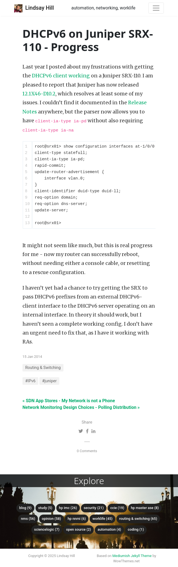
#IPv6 (30, 381)
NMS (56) (28, 519)
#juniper (49, 381)
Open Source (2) (78, 529)
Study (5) (45, 508)
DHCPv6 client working (61, 76)
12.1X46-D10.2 (38, 94)
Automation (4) (109, 529)
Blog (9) (25, 508)
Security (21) (94, 508)
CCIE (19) (117, 508)
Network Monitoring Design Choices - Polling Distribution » (81, 407)
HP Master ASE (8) (145, 508)
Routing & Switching (43, 367)
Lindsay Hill (34, 8)
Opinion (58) (51, 519)
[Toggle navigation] (156, 8)
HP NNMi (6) (77, 519)
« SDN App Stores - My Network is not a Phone (68, 400)
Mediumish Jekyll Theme (132, 556)
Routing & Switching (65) (138, 519)
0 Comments (87, 451)
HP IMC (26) (68, 508)
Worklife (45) (102, 519)
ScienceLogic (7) (46, 529)
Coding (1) (136, 529)
